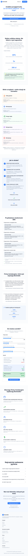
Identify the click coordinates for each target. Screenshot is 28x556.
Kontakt (3, 540)
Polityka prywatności (5, 541)
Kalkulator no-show (5, 532)
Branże (3, 522)
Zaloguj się (19, 1)
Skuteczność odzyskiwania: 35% (8, 350)
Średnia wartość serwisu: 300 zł (8, 341)
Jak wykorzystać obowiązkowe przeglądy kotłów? (14, 471)
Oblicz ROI (3, 525)
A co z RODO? (14, 474)
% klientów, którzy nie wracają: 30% (8, 346)
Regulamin (4, 543)
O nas (3, 537)
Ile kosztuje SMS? (14, 476)
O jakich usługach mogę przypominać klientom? (14, 468)
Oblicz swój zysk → (14, 21)
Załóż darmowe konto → (14, 503)
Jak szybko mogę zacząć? (14, 482)
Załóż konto (24, 1)
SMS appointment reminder (19, 553)
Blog (3, 538)
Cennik (3, 523)
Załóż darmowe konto (14, 18)
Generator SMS (5, 531)
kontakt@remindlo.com (14, 507)
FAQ (3, 526)
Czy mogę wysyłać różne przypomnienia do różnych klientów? (14, 479)
